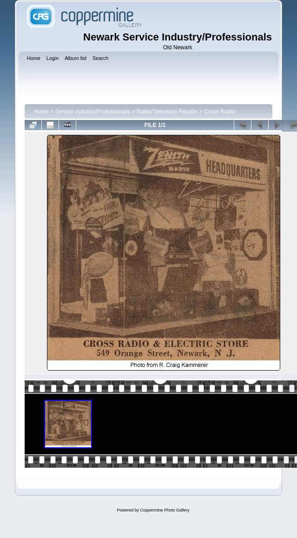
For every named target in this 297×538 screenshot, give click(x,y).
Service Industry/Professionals (92, 111)
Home (41, 111)
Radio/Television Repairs (167, 111)
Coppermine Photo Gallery (164, 510)
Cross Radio (220, 111)
